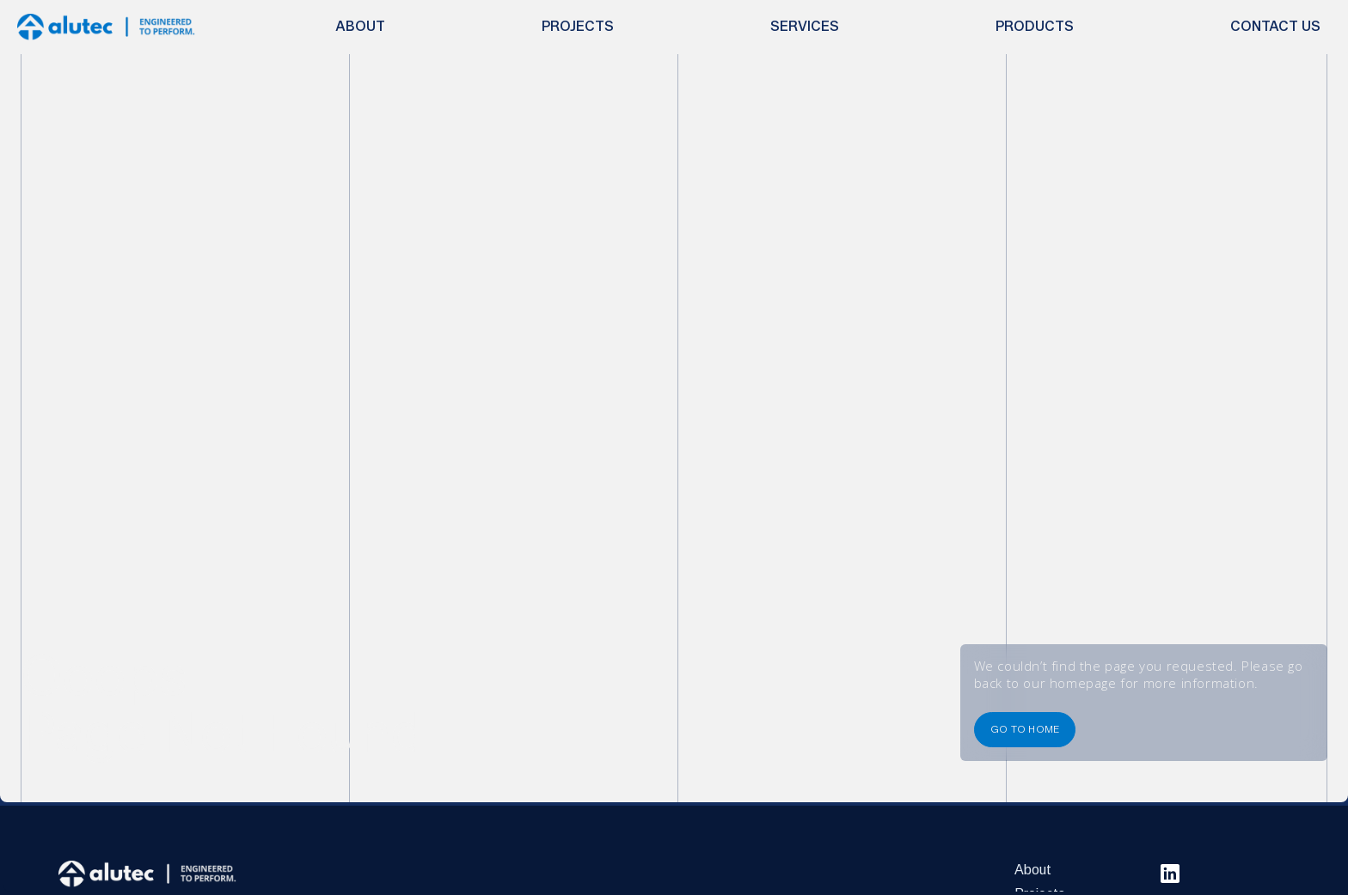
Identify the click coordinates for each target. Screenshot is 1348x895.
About (1032, 869)
